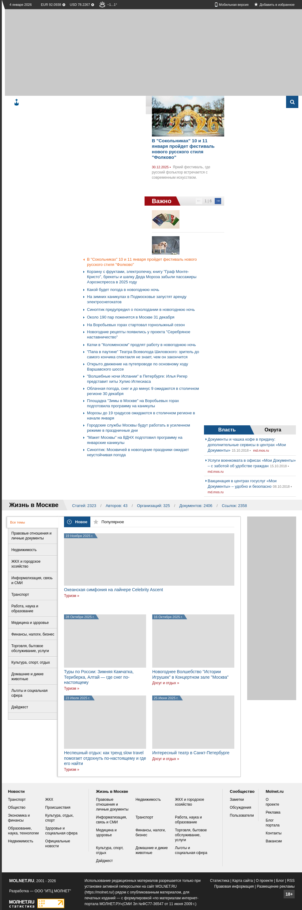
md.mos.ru (261, 450)
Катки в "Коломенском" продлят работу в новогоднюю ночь (141, 344)
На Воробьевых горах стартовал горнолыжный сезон (136, 325)
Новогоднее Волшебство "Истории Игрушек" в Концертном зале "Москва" (190, 674)
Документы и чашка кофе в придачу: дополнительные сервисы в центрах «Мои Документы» (247, 445)
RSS (291, 880)
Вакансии (274, 841)
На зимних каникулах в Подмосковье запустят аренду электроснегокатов (137, 299)
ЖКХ (49, 799)
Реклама (273, 812)
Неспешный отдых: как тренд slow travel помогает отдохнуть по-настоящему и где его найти (105, 758)
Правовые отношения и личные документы (112, 804)
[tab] (227, 429)
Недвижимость (20, 841)
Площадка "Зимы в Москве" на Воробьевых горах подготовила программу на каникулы (133, 403)
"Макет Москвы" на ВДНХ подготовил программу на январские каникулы (134, 440)
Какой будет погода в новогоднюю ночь (123, 289)
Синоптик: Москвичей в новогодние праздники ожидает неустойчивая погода (138, 452)
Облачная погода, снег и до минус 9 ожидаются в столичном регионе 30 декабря (143, 391)
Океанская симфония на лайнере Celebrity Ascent (113, 589)
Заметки (237, 799)
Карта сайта (242, 880)
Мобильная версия (234, 4)
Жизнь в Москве (112, 791)
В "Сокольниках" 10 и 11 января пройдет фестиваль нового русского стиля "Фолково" (183, 149)
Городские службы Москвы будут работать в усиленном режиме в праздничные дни (138, 428)
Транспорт (17, 799)
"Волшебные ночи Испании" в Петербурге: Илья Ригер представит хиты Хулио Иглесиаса (137, 379)
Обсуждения (240, 807)
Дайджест (104, 861)
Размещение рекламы (276, 886)
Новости (16, 791)
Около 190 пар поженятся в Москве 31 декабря (130, 317)
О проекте (264, 880)
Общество (16, 807)
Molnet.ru (275, 791)
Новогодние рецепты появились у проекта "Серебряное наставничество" (138, 334)
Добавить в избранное (277, 4)
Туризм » (71, 596)
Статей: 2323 (84, 505)
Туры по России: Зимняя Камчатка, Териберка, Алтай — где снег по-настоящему (99, 677)
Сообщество (242, 791)
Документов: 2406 (196, 505)
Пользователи (242, 815)
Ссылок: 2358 (234, 505)
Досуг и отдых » (165, 683)
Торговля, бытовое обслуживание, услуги (191, 835)
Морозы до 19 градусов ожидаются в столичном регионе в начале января (141, 415)
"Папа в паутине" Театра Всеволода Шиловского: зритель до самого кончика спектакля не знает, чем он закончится (143, 354)
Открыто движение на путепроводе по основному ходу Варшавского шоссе (137, 366)
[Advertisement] (125, 52)
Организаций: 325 (153, 505)
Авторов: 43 (116, 505)
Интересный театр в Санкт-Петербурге (190, 752)
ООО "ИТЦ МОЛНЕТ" (53, 891)
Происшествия (57, 807)
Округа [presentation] (273, 429)
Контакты (273, 833)
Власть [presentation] (227, 429)
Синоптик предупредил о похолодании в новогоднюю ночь (141, 309)
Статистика (219, 880)
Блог (280, 880)
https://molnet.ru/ (99, 892)
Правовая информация (234, 886)
